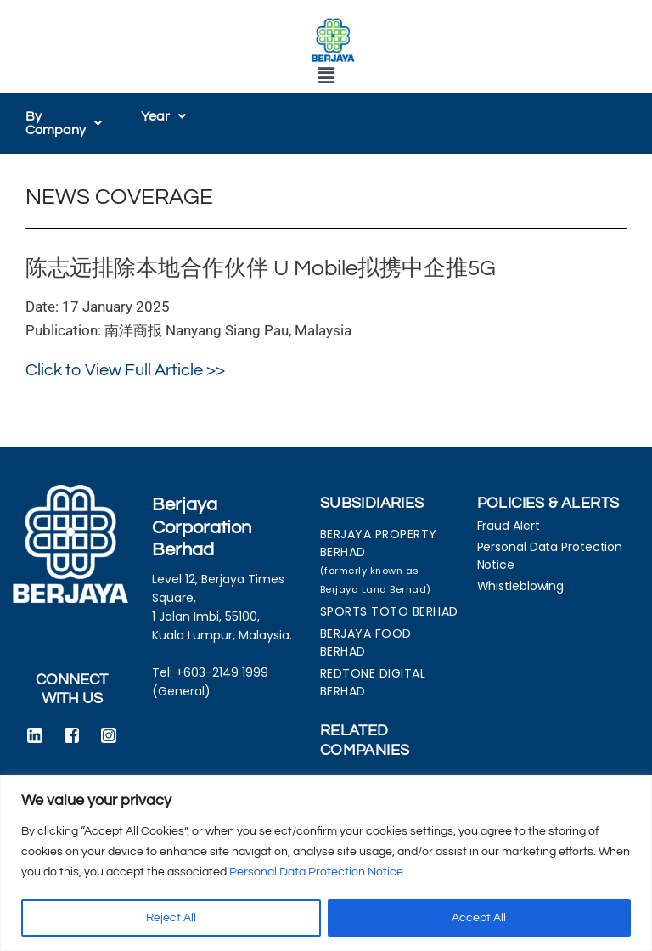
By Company (63, 123)
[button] (326, 76)
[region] (326, 863)
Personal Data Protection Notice (316, 872)
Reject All (171, 918)
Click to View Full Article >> (125, 370)
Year (163, 116)
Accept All (479, 918)
